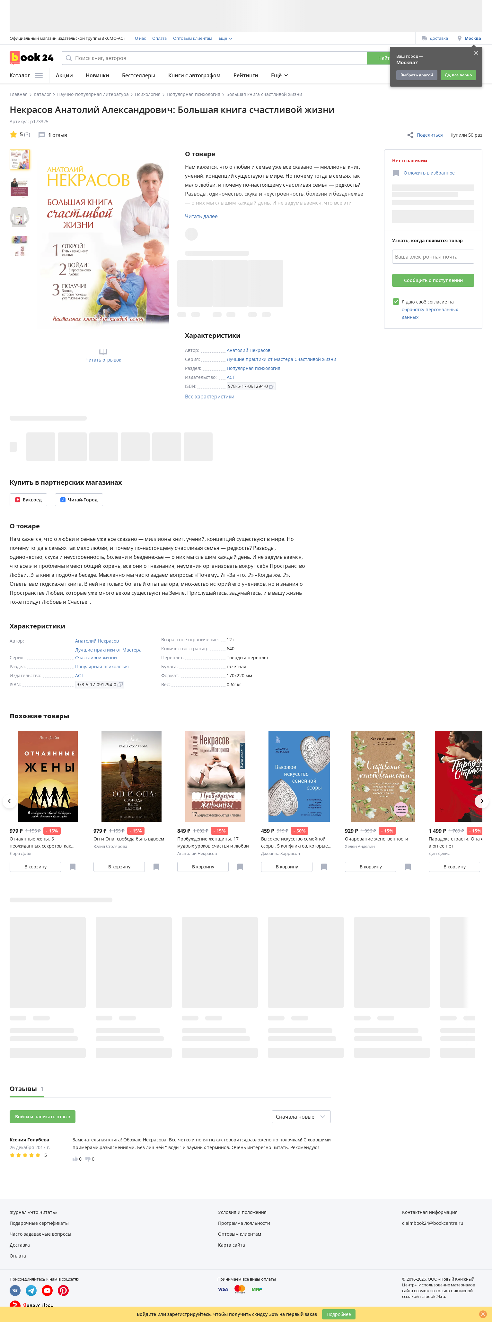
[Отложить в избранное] (423, 173)
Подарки (355, 75)
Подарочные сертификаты (299, 38)
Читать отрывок (103, 354)
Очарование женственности (376, 839)
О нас (140, 38)
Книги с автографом (194, 75)
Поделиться (425, 135)
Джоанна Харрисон (280, 853)
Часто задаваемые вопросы (40, 1234)
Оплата (159, 38)
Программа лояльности (243, 38)
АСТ (231, 377)
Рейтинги (245, 75)
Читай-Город (79, 500)
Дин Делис (439, 853)
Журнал (320, 75)
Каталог (26, 75)
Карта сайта (231, 1245)
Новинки (97, 75)
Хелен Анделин (360, 846)
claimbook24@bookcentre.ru (432, 1223)
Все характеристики (209, 396)
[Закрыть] (483, 1314)
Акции (64, 75)
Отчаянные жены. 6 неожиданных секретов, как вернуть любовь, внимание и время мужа (42, 842)
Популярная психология (253, 368)
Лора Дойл (20, 853)
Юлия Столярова (110, 846)
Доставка (435, 38)
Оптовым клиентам (192, 38)
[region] (21, 244)
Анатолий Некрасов (248, 350)
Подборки (284, 75)
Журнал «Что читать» (33, 1212)
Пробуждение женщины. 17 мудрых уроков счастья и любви (213, 842)
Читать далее (201, 216)
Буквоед (28, 500)
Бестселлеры (138, 75)
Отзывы (27, 1088)
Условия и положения (242, 1212)
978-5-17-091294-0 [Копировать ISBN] (251, 386)
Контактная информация (430, 1212)
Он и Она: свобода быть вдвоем (128, 839)
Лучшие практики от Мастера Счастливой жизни (281, 359)
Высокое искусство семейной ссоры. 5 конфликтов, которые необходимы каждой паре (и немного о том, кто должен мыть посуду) (297, 842)
